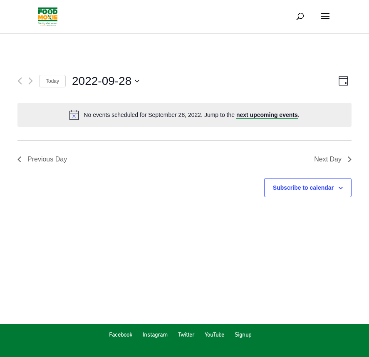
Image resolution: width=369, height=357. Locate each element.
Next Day (333, 159)
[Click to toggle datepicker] (105, 81)
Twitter (186, 335)
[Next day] (30, 81)
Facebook (120, 335)
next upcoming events (267, 115)
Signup (243, 335)
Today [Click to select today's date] (52, 81)
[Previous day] (19, 81)
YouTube (214, 335)
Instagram (155, 335)
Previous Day (42, 159)
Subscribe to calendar (303, 187)
